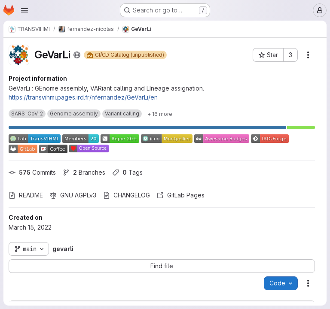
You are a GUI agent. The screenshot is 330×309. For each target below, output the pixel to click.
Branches (84, 172)
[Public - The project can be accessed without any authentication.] (76, 55)
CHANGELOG (126, 195)
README (26, 195)
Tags (127, 172)
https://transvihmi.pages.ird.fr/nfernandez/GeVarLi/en (83, 97)
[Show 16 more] (160, 114)
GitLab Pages (181, 195)
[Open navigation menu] (24, 10)
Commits (32, 172)
